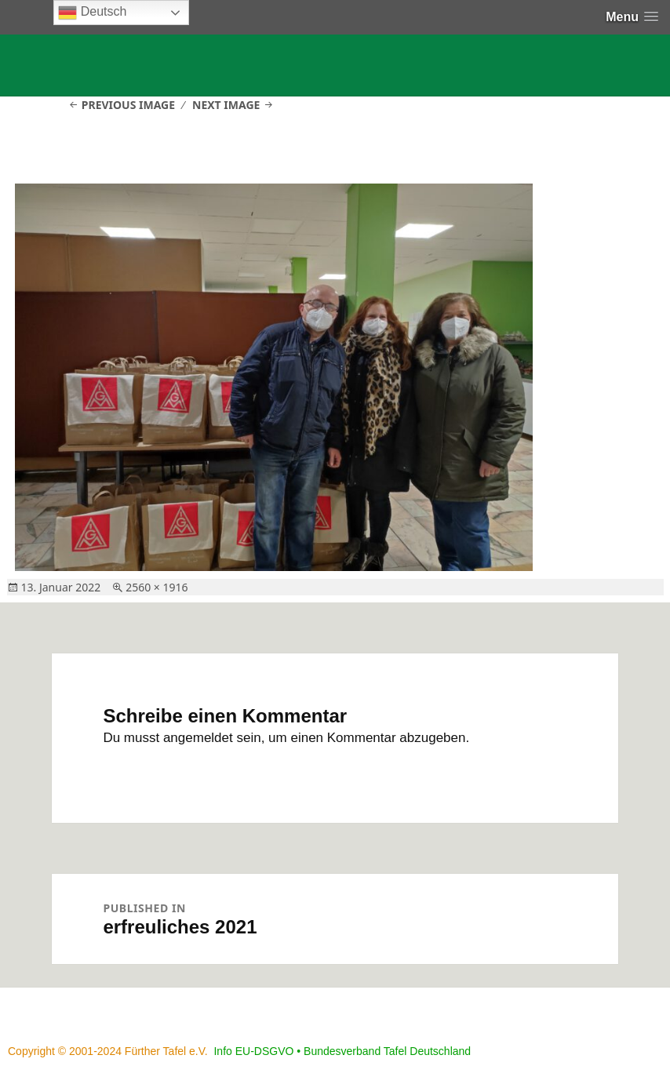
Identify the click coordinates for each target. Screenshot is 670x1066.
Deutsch (92, 12)
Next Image (226, 104)
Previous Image (128, 104)
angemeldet (198, 737)
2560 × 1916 (157, 587)
